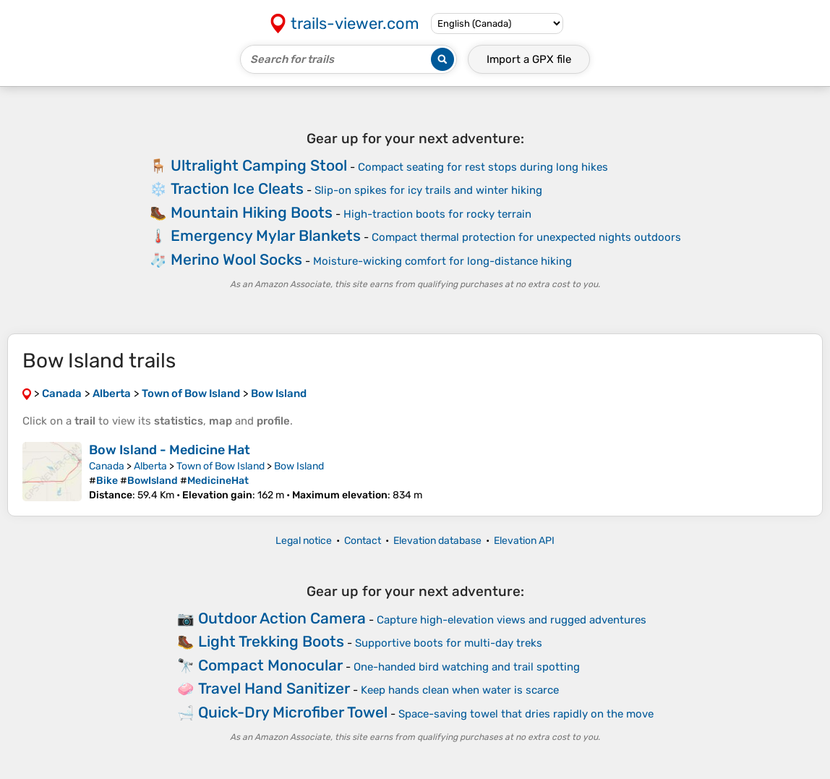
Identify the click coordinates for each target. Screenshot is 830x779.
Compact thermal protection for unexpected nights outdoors (526, 237)
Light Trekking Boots (271, 641)
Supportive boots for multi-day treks (448, 643)
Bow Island (299, 466)
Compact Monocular (270, 665)
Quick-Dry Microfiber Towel (293, 712)
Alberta (150, 466)
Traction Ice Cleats (237, 188)
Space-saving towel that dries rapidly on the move (526, 713)
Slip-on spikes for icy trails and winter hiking (428, 190)
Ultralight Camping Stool (259, 165)
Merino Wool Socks (236, 259)
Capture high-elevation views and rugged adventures (511, 619)
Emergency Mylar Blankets (266, 235)
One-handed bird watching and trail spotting (467, 666)
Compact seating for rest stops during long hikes (483, 167)
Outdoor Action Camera (282, 618)
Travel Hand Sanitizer (274, 688)
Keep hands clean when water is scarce (460, 690)
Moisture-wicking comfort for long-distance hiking (442, 261)
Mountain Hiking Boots (252, 212)
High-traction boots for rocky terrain (437, 214)
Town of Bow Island (220, 466)
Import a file (529, 59)
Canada (106, 466)
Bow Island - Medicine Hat (169, 450)
